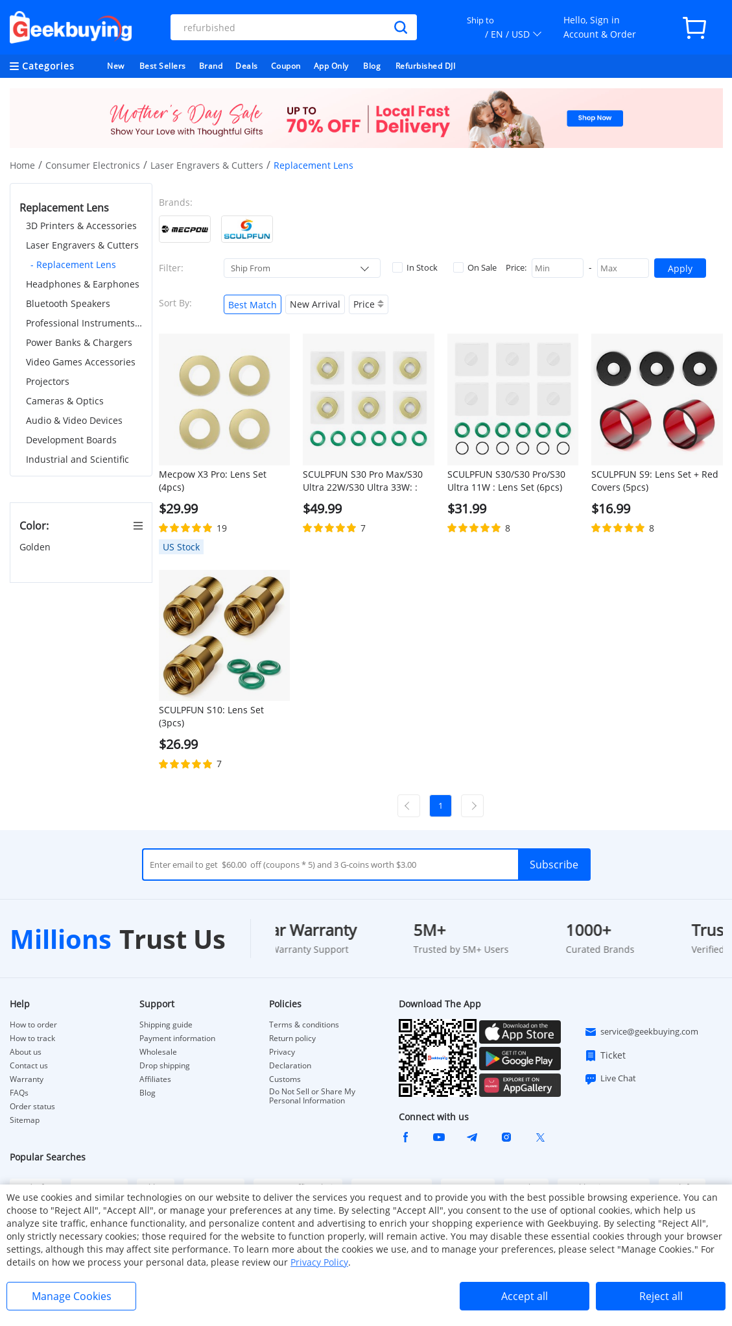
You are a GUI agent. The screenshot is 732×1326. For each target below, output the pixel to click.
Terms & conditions (304, 1024)
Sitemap (25, 1119)
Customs (285, 1079)
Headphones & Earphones (82, 284)
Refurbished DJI (426, 65)
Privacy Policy (319, 1262)
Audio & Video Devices (74, 420)
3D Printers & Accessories (81, 225)
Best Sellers (162, 65)
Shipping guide (166, 1024)
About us (25, 1052)
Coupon (286, 65)
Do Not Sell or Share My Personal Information (312, 1096)
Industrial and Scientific (77, 459)
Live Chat (610, 1078)
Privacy (282, 1052)
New (115, 65)
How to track (32, 1038)
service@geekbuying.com (641, 1031)
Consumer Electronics (92, 165)
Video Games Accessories (81, 362)
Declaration (290, 1065)
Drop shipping (164, 1065)
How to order (33, 1024)
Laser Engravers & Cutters (206, 165)
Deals (246, 65)
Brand (211, 65)
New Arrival (315, 304)
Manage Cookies (72, 1296)
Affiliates (155, 1079)
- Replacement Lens (73, 264)
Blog (372, 65)
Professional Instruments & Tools (84, 323)
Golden (36, 547)
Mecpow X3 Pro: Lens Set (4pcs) (212, 480)
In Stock (415, 267)
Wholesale (158, 1052)
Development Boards (71, 440)
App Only (331, 65)
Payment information (177, 1038)
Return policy (292, 1038)
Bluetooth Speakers (68, 303)
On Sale (475, 267)
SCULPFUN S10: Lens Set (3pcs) (211, 716)
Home (22, 165)
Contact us (29, 1065)
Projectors (47, 381)
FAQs (19, 1093)
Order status (32, 1106)
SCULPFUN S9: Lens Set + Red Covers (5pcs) (654, 480)
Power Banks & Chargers (79, 342)
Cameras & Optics (65, 401)
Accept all (524, 1296)
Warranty (26, 1079)
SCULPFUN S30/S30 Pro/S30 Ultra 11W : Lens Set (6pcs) (506, 480)
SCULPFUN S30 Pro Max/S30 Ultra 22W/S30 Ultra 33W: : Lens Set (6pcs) (363, 481)
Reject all (661, 1296)
